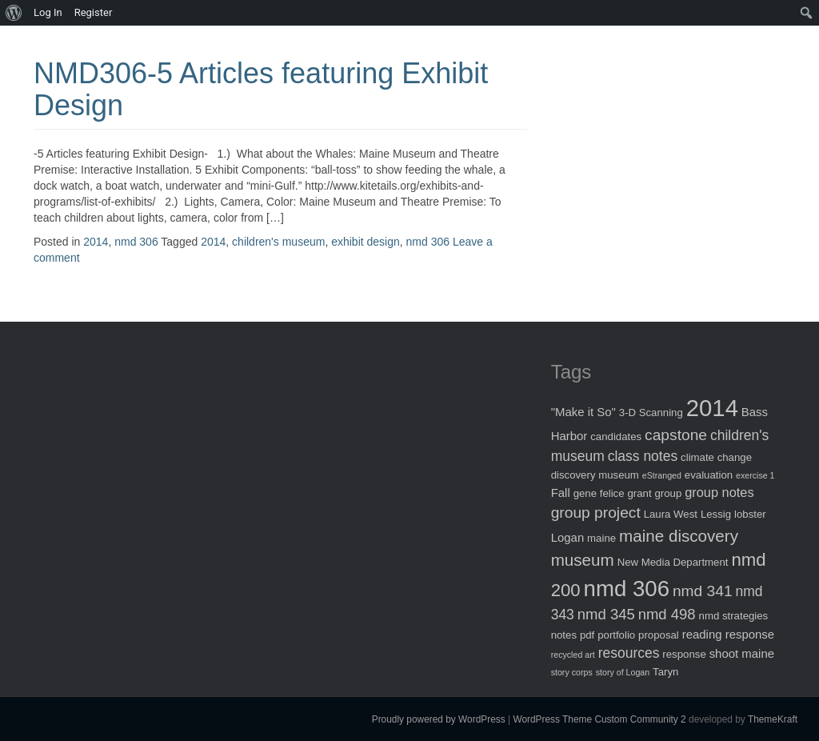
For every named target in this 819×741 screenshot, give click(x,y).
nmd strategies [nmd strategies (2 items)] (734, 616)
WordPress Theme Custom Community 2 (599, 719)
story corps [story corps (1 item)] (572, 672)
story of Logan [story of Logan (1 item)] (623, 672)
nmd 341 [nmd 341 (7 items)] (703, 591)
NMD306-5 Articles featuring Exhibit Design (261, 89)
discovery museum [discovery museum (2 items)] (595, 475)
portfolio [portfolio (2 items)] (616, 635)
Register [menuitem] (93, 12)
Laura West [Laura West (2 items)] (670, 514)
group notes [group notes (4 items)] (719, 492)
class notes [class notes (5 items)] (643, 456)
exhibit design (365, 241)
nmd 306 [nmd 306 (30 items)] (626, 588)
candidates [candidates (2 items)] (615, 437)
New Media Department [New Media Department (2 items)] (673, 562)
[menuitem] (14, 13)
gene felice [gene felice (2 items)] (599, 493)
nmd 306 (136, 241)
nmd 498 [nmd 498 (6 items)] (667, 614)
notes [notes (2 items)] (564, 635)
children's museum (278, 241)
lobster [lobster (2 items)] (750, 514)
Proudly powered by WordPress (438, 719)
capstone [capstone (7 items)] (676, 435)
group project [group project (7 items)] (596, 512)
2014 (95, 241)
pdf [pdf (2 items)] (587, 635)
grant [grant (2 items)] (639, 493)
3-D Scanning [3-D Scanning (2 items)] (651, 413)
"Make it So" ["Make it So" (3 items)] (583, 412)
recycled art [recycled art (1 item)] (573, 654)
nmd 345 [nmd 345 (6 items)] (606, 614)
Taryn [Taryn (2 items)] (665, 672)
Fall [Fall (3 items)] (560, 492)
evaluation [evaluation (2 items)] (709, 475)
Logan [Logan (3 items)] (568, 537)
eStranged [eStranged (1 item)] (661, 475)
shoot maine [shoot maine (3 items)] (741, 653)
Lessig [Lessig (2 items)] (716, 514)
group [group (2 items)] (668, 493)
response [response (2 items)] (683, 654)
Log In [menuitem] (48, 12)
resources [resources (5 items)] (629, 653)
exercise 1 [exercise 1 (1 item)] (755, 475)
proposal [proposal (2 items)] (658, 635)
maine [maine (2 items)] (601, 538)
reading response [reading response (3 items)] (728, 634)
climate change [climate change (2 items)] (716, 457)
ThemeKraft (772, 719)
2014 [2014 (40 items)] (712, 408)
